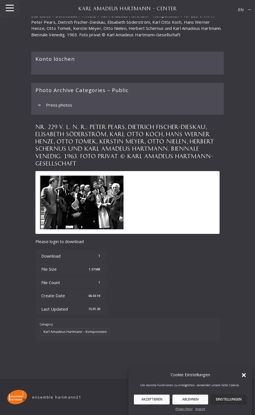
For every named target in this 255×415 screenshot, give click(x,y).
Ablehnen (190, 403)
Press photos (53, 105)
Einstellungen (229, 403)
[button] (244, 378)
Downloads (66, 15)
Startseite (41, 15)
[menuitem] (241, 9)
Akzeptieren (151, 403)
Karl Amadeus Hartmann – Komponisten (75, 331)
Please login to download (59, 241)
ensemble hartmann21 (56, 397)
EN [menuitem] (241, 9)
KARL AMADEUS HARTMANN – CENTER (127, 8)
